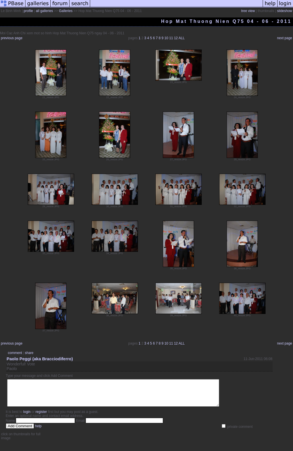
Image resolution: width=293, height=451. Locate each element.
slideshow (284, 11)
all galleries (44, 11)
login (26, 417)
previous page (11, 38)
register (41, 417)
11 (171, 38)
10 (166, 38)
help (38, 431)
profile (28, 11)
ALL (182, 38)
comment (15, 353)
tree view (248, 11)
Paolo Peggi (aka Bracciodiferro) (40, 358)
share (29, 353)
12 (176, 38)
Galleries (65, 11)
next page (284, 38)
